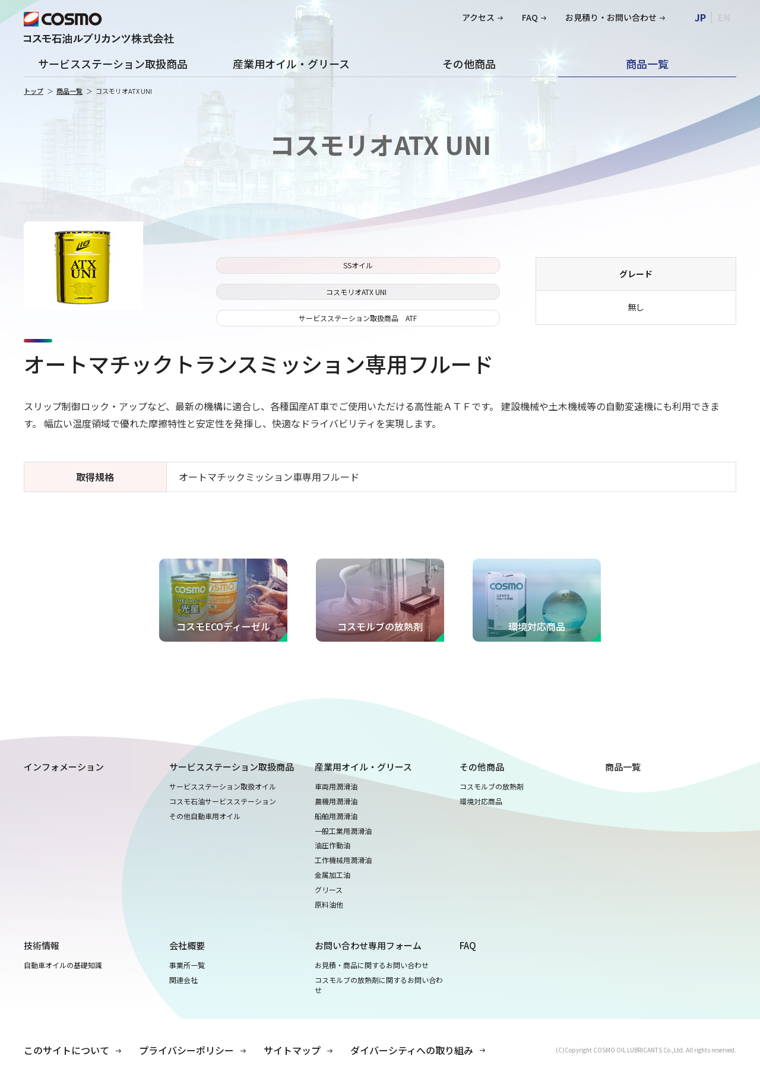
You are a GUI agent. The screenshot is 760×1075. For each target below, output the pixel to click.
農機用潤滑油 (336, 801)
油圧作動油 (332, 845)
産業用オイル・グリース (291, 63)
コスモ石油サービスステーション (222, 801)
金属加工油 (332, 875)
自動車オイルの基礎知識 (63, 965)
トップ (33, 91)
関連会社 (183, 980)
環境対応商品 (481, 801)
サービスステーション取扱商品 (113, 63)
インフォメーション (64, 766)
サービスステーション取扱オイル (222, 786)
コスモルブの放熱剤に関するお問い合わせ (379, 985)
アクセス (478, 17)
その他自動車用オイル (204, 816)
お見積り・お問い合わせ (611, 17)
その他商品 (469, 63)
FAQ (530, 17)
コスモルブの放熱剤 (492, 786)
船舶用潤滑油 (336, 816)
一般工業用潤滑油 (343, 831)
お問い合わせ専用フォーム (368, 945)
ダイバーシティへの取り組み (411, 1050)
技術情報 (41, 945)
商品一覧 (647, 63)
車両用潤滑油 (336, 786)
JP (700, 17)
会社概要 (187, 945)
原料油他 (329, 904)
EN (724, 17)
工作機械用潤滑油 (343, 860)
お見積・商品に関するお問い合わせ (372, 965)
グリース (329, 890)
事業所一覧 (187, 965)
